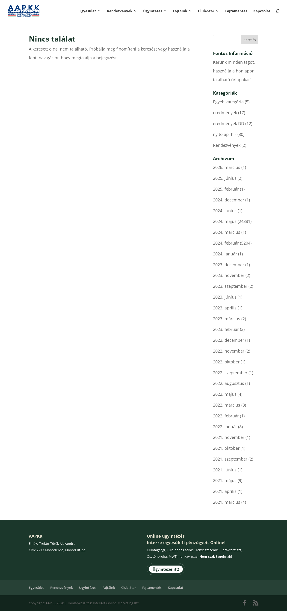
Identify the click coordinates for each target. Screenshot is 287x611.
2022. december (228, 340)
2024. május (225, 221)
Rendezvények (119, 11)
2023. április (225, 308)
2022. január (225, 426)
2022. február (226, 416)
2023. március (226, 318)
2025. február (226, 189)
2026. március (226, 167)
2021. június (225, 470)
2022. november (228, 351)
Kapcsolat (261, 11)
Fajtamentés (236, 11)
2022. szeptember (230, 372)
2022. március (226, 405)
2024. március (226, 232)
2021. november (228, 437)
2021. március (226, 502)
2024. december (228, 200)
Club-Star (206, 11)
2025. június (225, 178)
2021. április (225, 491)
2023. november (228, 275)
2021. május (225, 480)
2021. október (226, 448)
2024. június (225, 210)
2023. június (225, 297)
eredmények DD (228, 123)
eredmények (225, 112)
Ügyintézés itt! (166, 569)
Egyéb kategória (228, 102)
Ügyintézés (152, 11)
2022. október (226, 362)
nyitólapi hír (224, 134)
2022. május (225, 394)
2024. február (226, 243)
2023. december (228, 264)
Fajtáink (180, 11)
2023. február (226, 329)
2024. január (225, 254)
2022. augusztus (228, 383)
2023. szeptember (230, 286)
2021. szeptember (230, 459)
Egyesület (88, 11)
